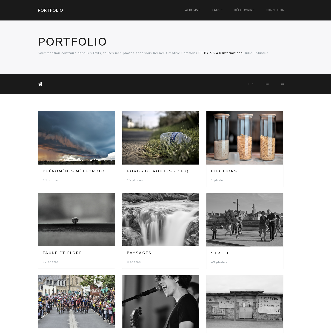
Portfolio (50, 10)
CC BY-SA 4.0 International (221, 53)
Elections (187, 158)
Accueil (41, 84)
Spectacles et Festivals (271, 227)
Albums (191, 10)
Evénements (189, 227)
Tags (216, 10)
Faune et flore (259, 158)
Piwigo (176, 323)
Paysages (55, 227)
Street (117, 227)
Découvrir (243, 10)
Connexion (275, 10)
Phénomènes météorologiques (83, 158)
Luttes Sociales (64, 296)
